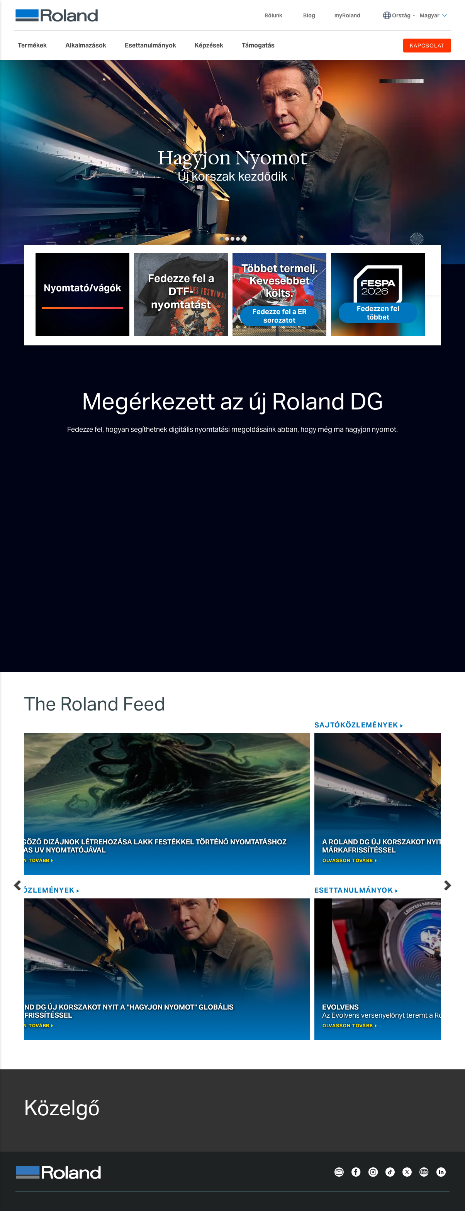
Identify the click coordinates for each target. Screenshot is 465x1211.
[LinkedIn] (441, 987)
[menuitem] (36, 45)
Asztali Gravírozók (135, 1091)
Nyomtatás (34, 1031)
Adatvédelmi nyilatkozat (52, 1166)
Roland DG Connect (225, 1054)
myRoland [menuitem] (347, 15)
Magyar (28, 1185)
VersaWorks (214, 1045)
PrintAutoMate (218, 1063)
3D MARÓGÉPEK (134, 1082)
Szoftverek (215, 1031)
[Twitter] (407, 987)
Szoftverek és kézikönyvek (321, 1100)
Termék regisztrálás (349, 1166)
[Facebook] (356, 987)
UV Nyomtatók (38, 1054)
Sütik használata (150, 1166)
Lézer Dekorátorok (136, 1110)
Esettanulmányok (274, 725)
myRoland (298, 1073)
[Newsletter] (339, 987)
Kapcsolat (432, 1166)
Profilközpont (303, 1119)
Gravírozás (128, 1031)
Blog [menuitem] (309, 15)
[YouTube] (424, 987)
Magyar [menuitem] (433, 15)
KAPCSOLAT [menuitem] (427, 45)
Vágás (119, 1045)
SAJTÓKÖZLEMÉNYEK (88, 725)
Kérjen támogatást (310, 1045)
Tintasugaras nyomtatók (53, 1045)
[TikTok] (390, 987)
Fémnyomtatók (132, 1119)
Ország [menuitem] (401, 15)
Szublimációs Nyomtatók (53, 1063)
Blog (434, 725)
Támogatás (301, 1031)
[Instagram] (373, 987)
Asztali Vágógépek (137, 1054)
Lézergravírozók (133, 1100)
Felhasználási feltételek (248, 1166)
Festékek (30, 1073)
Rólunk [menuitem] (277, 15)
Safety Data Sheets (311, 1110)
